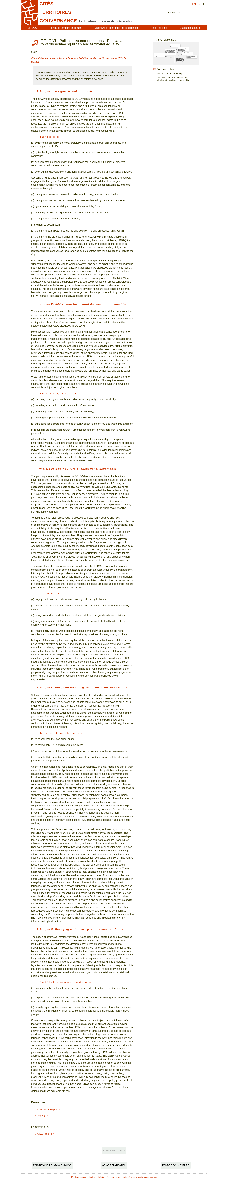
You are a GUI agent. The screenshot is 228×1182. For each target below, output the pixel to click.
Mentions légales (78, 1177)
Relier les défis (159, 28)
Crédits (101, 1177)
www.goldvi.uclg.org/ (47, 1109)
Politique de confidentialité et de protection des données (132, 1177)
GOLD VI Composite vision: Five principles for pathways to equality (173, 78)
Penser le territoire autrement (65, 28)
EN (194, 4)
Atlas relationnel (114, 1165)
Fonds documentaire (175, 1165)
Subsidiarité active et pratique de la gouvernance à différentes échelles (183, 49)
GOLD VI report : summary (169, 73)
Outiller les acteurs (190, 28)
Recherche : (174, 12)
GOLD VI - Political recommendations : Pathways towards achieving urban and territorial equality (180, 59)
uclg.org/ (41, 1115)
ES (199, 4)
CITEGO (32, 28)
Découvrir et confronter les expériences (116, 28)
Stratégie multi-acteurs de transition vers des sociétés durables (159, 55)
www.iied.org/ (44, 1134)
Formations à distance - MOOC (52, 1165)
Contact (92, 1177)
